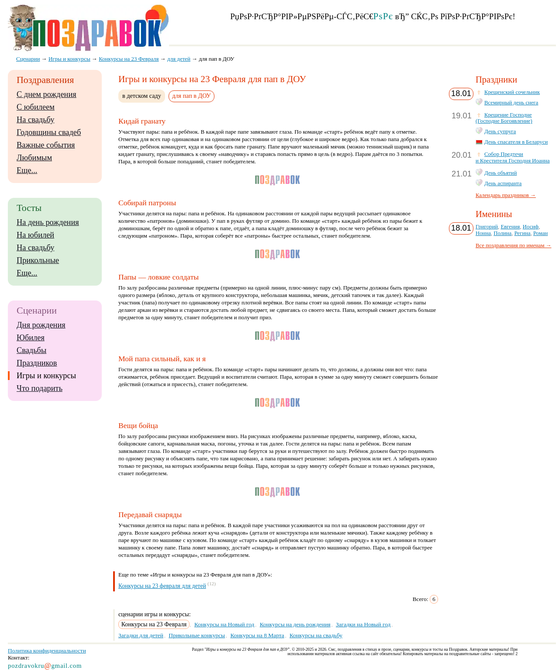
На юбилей (35, 235)
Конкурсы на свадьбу (316, 635)
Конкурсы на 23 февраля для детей (162, 586)
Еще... (27, 170)
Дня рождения (41, 325)
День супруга (500, 131)
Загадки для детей (140, 635)
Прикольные (38, 260)
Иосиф (531, 227)
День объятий (500, 173)
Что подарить (39, 388)
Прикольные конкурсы (197, 635)
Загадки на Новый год (363, 624)
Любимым (34, 157)
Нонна (483, 233)
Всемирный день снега (511, 103)
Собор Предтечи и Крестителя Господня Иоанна (513, 157)
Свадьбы (31, 350)
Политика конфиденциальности (47, 650)
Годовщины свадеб (49, 132)
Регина (522, 233)
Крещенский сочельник (512, 92)
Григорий (487, 227)
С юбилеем (36, 107)
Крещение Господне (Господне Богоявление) (504, 118)
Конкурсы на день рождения (295, 624)
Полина (502, 233)
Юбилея (31, 337)
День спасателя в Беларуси (516, 142)
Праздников (37, 363)
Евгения (510, 227)
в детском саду (141, 95)
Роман (540, 233)
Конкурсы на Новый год (224, 624)
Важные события (46, 145)
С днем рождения (46, 94)
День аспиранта (502, 183)
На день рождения (48, 222)
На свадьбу (35, 119)
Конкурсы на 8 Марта (257, 635)
